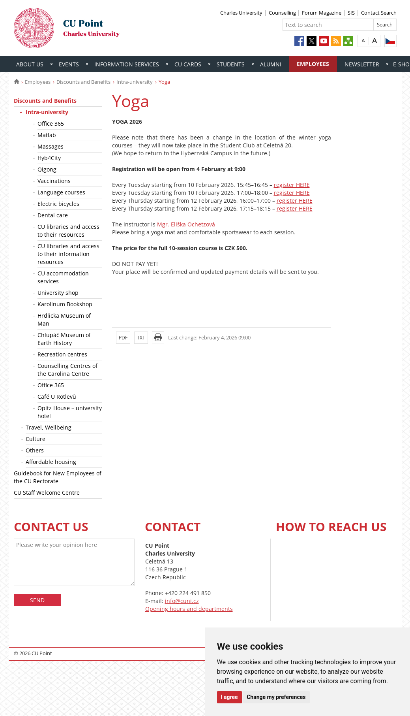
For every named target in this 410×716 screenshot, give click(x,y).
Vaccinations (54, 181)
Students (231, 64)
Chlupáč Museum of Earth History (64, 339)
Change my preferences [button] (276, 697)
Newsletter (361, 64)
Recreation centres (62, 354)
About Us (29, 64)
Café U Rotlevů (56, 396)
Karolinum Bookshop (64, 304)
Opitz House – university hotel (69, 412)
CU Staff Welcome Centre (47, 492)
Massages (50, 146)
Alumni (270, 64)
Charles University (241, 12)
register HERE (292, 184)
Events (69, 64)
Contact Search (379, 12)
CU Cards (187, 64)
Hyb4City (49, 158)
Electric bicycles (58, 203)
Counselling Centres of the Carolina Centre (67, 369)
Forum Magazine (321, 12)
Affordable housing (51, 461)
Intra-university (134, 81)
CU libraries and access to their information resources (68, 254)
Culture (35, 439)
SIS (351, 12)
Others (35, 450)
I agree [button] (229, 697)
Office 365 (50, 123)
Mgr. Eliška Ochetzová (186, 224)
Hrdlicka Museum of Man (64, 319)
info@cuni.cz (182, 601)
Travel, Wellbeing (48, 427)
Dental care (52, 215)
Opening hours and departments (189, 608)
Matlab (46, 135)
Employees (313, 64)
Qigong (46, 169)
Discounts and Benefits (83, 81)
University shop (58, 292)
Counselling (283, 12)
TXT (141, 337)
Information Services (126, 64)
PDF (123, 337)
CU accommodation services (63, 277)
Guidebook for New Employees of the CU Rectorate (57, 477)
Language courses (61, 192)
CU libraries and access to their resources (68, 230)
